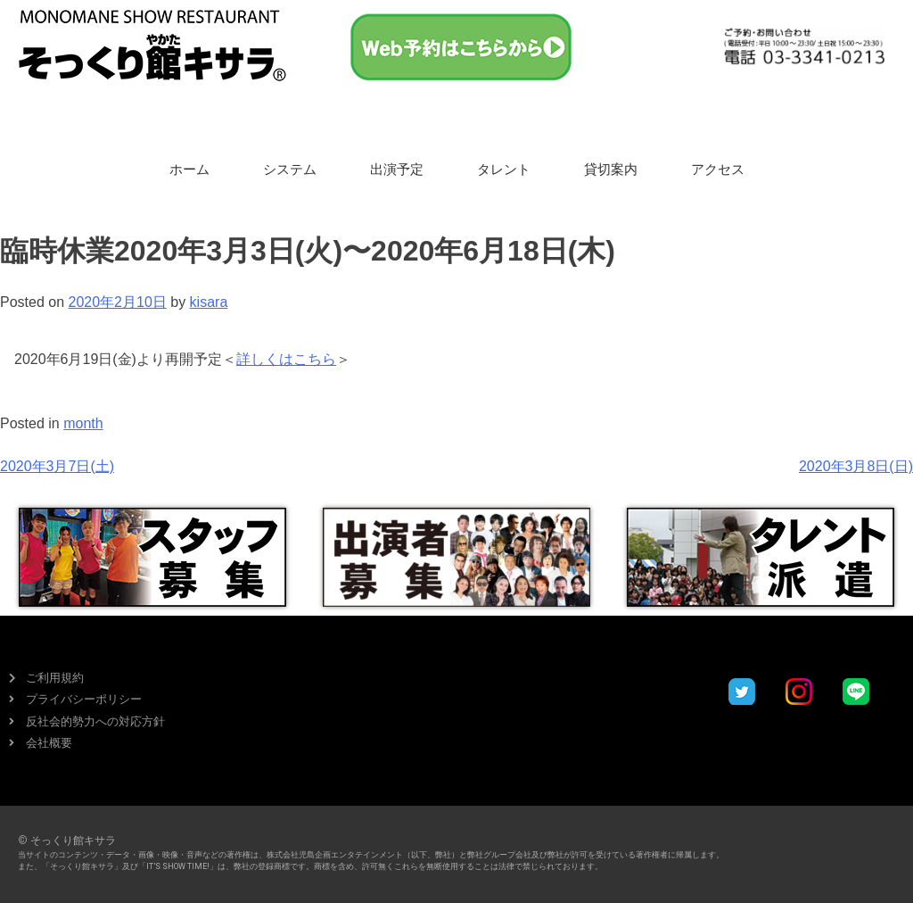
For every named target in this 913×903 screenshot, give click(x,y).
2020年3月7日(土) (57, 466)
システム (290, 170)
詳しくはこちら (286, 359)
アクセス (717, 170)
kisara (209, 302)
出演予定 (397, 170)
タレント (504, 170)
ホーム (189, 170)
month (83, 423)
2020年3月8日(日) (856, 466)
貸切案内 (610, 170)
